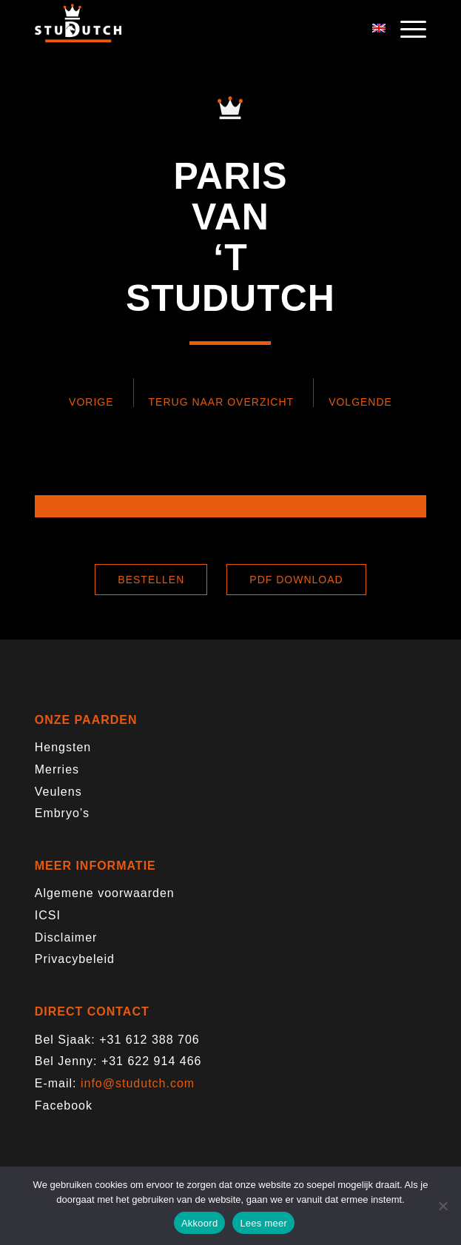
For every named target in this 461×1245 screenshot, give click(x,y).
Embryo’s (62, 813)
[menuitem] (406, 29)
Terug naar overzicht (222, 402)
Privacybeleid (75, 959)
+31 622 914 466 (151, 1061)
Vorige (91, 402)
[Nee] (442, 1205)
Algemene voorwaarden (105, 893)
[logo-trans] (192, 29)
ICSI (48, 915)
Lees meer (263, 1223)
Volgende (360, 402)
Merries (57, 769)
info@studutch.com (138, 1083)
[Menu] (406, 29)
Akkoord (199, 1223)
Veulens (58, 791)
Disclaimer (66, 937)
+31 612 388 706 (149, 1039)
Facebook (63, 1105)
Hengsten (63, 747)
